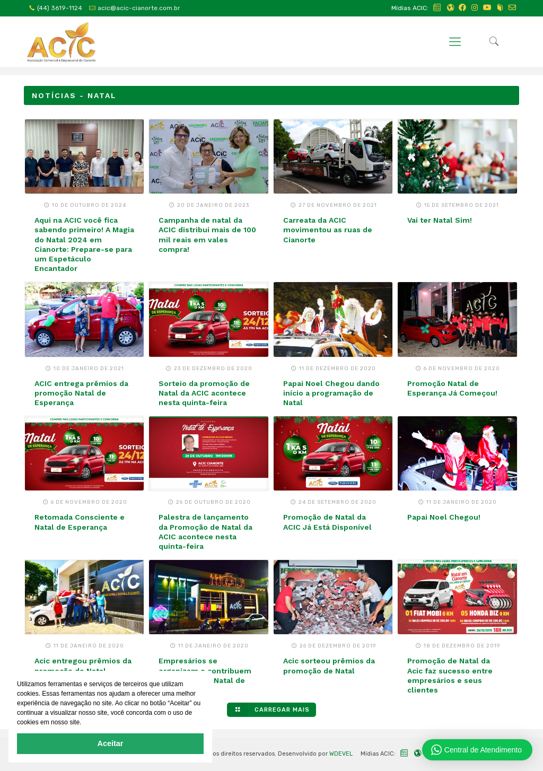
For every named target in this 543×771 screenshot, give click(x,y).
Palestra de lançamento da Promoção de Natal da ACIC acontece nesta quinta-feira (205, 531)
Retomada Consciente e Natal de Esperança (79, 522)
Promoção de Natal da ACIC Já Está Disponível (327, 522)
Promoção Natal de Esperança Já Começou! (452, 388)
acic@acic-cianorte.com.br (139, 8)
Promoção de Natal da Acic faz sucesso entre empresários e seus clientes (450, 675)
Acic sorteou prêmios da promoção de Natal (329, 665)
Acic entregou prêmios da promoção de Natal (83, 665)
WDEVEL (341, 753)
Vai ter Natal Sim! (439, 220)
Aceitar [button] (111, 743)
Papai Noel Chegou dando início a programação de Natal (331, 393)
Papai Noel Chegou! (443, 517)
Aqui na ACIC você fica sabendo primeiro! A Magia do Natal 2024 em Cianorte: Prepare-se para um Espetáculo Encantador (84, 244)
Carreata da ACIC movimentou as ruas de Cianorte (327, 229)
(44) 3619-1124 (59, 8)
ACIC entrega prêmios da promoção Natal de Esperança (81, 393)
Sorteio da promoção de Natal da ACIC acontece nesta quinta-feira (204, 393)
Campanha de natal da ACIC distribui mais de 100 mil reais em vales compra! (207, 234)
